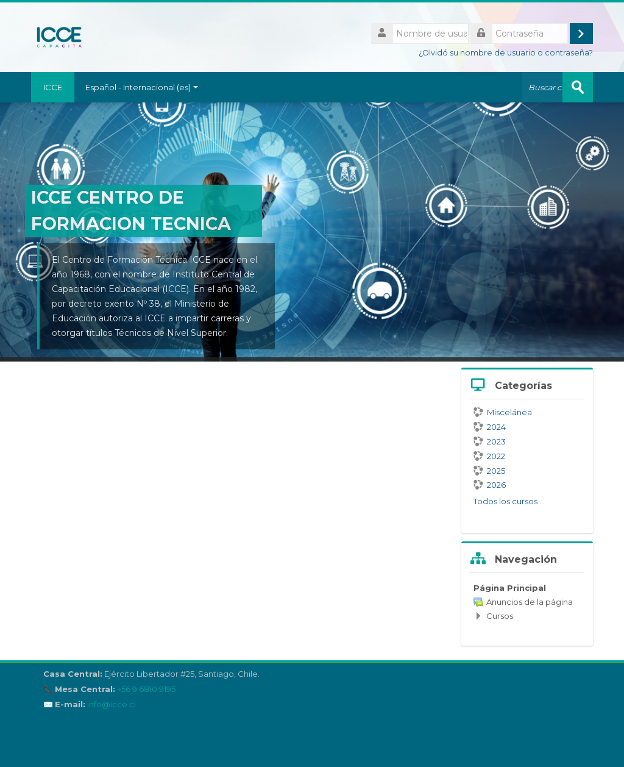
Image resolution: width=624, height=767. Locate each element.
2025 (489, 471)
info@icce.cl (111, 704)
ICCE (52, 87)
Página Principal (509, 588)
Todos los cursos (505, 501)
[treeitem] (527, 602)
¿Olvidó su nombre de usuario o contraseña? (506, 52)
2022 (489, 456)
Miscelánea (502, 412)
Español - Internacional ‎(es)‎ (141, 87)
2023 (489, 441)
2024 (489, 427)
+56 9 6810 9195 (146, 689)
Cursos (499, 616)
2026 (489, 485)
